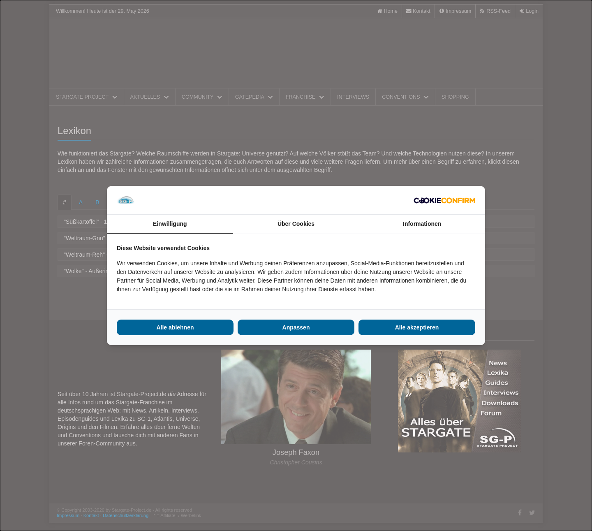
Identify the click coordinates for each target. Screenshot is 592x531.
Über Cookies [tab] (296, 223)
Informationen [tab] (422, 223)
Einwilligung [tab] (170, 223)
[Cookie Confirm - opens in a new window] (444, 200)
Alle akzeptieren (417, 327)
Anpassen (296, 327)
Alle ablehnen (175, 327)
